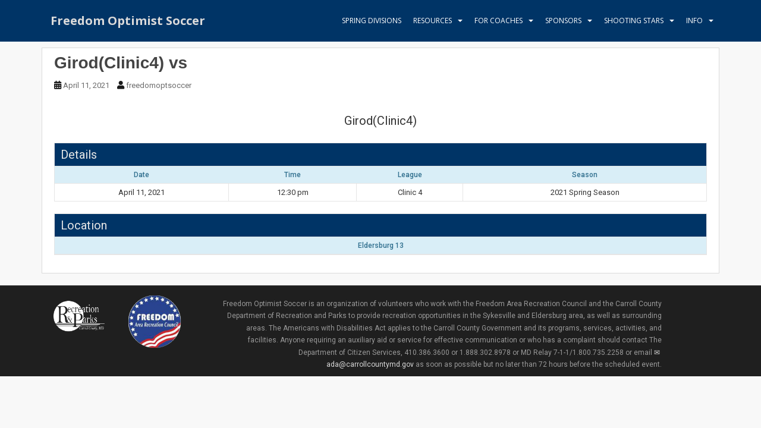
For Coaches (498, 20)
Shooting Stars (633, 20)
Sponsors (563, 20)
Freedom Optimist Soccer (128, 20)
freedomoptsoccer (158, 85)
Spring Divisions (371, 20)
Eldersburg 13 (381, 245)
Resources (432, 20)
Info (694, 20)
